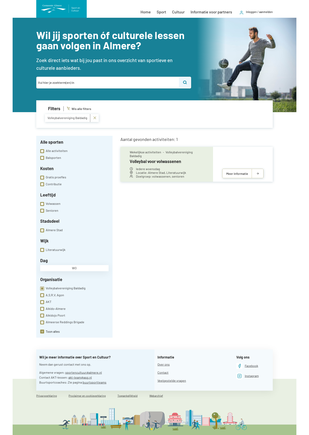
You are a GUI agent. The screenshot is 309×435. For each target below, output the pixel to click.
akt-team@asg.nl (80, 377)
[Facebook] (247, 366)
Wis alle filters (79, 109)
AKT (45, 302)
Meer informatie (237, 173)
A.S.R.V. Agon (52, 295)
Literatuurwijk (52, 250)
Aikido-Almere (53, 309)
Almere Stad (51, 230)
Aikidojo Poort (52, 315)
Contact (162, 372)
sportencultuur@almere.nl (83, 372)
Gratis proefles (53, 177)
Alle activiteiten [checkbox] (54, 151)
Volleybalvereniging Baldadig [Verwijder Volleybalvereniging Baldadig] (71, 118)
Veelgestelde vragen (171, 380)
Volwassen (50, 204)
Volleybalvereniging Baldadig (63, 288)
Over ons (163, 364)
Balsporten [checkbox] (50, 158)
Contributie (51, 184)
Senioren (49, 211)
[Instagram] (247, 376)
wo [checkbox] (74, 268)
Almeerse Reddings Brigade (62, 322)
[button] (50, 331)
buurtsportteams (94, 382)
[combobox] (108, 82)
